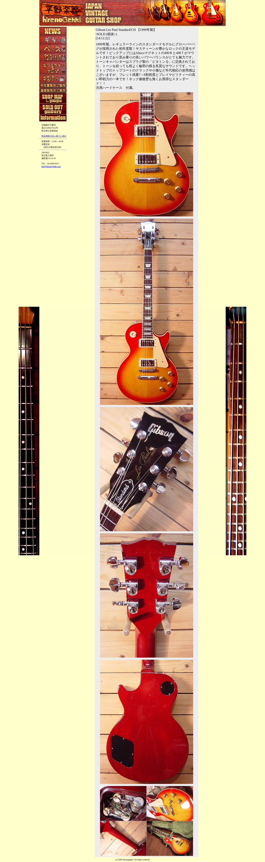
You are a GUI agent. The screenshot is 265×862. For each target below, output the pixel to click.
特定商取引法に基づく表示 (53, 136)
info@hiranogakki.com (51, 166)
